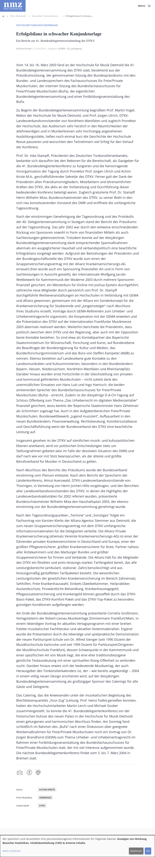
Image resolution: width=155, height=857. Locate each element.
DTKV (42, 805)
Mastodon (38, 772)
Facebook (29, 772)
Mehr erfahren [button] (12, 851)
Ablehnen (136, 851)
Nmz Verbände (18, 16)
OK (148, 851)
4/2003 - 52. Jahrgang (70, 48)
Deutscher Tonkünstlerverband (45, 16)
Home (3, 16)
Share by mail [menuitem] (19, 772)
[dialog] (77, 846)
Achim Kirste (24, 48)
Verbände (45, 797)
